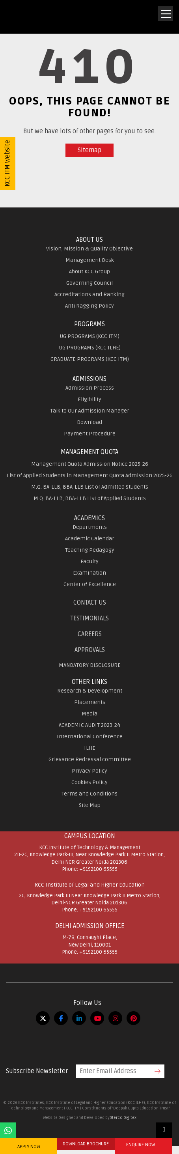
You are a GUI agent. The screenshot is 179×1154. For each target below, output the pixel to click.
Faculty (89, 561)
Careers (90, 634)
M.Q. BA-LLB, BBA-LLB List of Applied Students (90, 498)
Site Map (90, 805)
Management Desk (89, 260)
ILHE (89, 748)
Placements (89, 702)
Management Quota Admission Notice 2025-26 (89, 464)
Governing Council (89, 283)
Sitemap (89, 150)
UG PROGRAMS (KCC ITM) (89, 336)
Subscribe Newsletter (37, 1071)
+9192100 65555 (98, 869)
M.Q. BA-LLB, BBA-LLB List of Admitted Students (89, 487)
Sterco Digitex (123, 1117)
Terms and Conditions (89, 793)
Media (89, 713)
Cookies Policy (89, 782)
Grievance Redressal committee (89, 759)
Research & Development (89, 690)
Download (89, 422)
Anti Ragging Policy (89, 306)
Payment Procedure (90, 433)
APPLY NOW (28, 1147)
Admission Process (89, 388)
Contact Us (89, 603)
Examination (89, 573)
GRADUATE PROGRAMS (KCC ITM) (89, 359)
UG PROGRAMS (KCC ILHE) (90, 347)
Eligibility (89, 399)
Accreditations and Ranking (89, 294)
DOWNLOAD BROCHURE (86, 1144)
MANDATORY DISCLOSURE (90, 665)
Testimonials (90, 618)
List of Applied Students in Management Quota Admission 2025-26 (90, 475)
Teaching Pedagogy (89, 550)
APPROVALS (90, 650)
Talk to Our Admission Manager (89, 410)
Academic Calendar (89, 538)
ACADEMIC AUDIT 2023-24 (89, 725)
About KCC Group (89, 271)
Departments (90, 527)
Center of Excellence (89, 584)
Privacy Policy (89, 770)
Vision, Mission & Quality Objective (89, 248)
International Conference (90, 736)
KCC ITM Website (7, 163)
